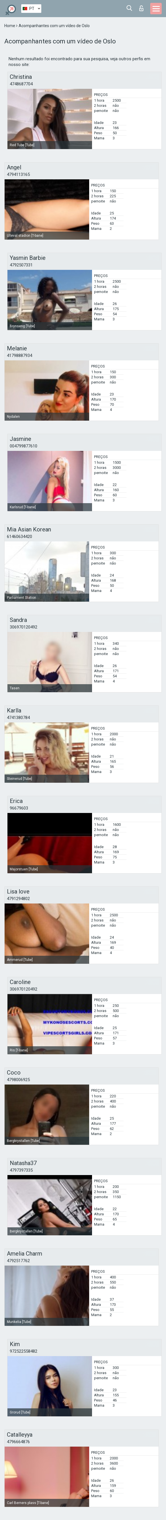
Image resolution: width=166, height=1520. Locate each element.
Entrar (141, 8)
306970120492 (23, 627)
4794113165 (18, 174)
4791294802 (18, 898)
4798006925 (18, 1079)
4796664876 (18, 1441)
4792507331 (21, 265)
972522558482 (23, 1351)
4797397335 (21, 1170)
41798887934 (19, 355)
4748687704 (21, 84)
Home (10, 25)
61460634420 (19, 536)
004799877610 (23, 446)
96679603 (19, 808)
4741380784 (18, 717)
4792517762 (18, 1260)
